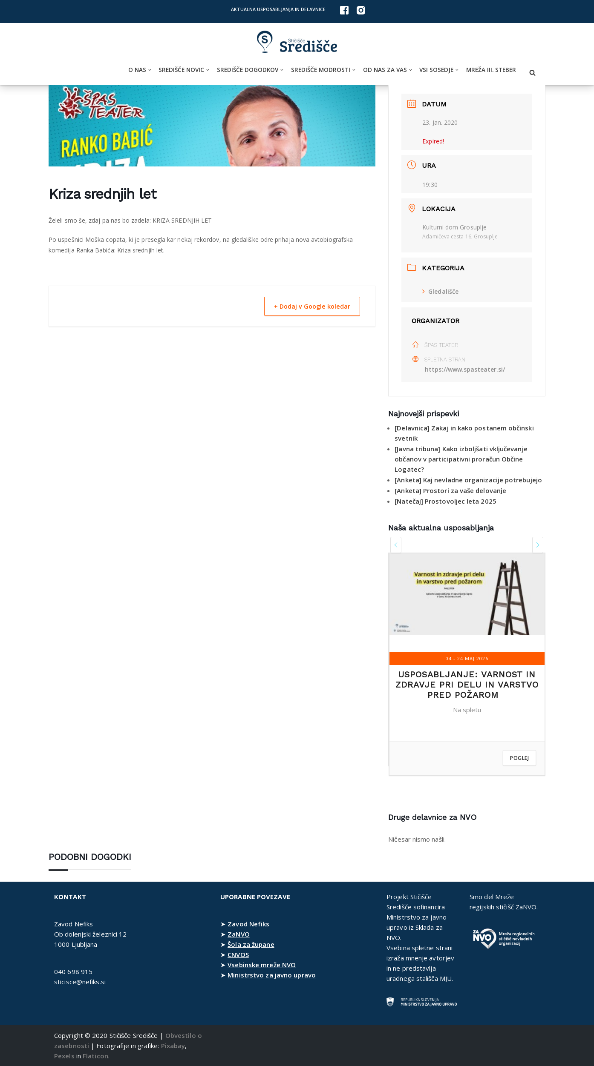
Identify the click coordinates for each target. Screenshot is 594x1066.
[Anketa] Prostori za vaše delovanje (451, 490)
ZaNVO (239, 934)
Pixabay (173, 1045)
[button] (149, 70)
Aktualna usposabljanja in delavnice (278, 9)
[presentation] (395, 545)
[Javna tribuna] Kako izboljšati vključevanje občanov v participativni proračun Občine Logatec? (461, 458)
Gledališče (440, 291)
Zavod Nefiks (248, 924)
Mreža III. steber (491, 70)
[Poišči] (532, 72)
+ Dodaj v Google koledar (308, 306)
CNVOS (238, 954)
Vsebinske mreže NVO (262, 964)
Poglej (519, 758)
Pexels (64, 1056)
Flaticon (95, 1056)
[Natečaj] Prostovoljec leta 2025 (445, 501)
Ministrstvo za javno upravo (272, 975)
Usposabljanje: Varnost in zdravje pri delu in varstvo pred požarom (467, 684)
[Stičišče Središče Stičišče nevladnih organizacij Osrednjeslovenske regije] (297, 42)
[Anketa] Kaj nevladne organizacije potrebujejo (468, 480)
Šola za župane (251, 944)
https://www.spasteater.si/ (465, 369)
